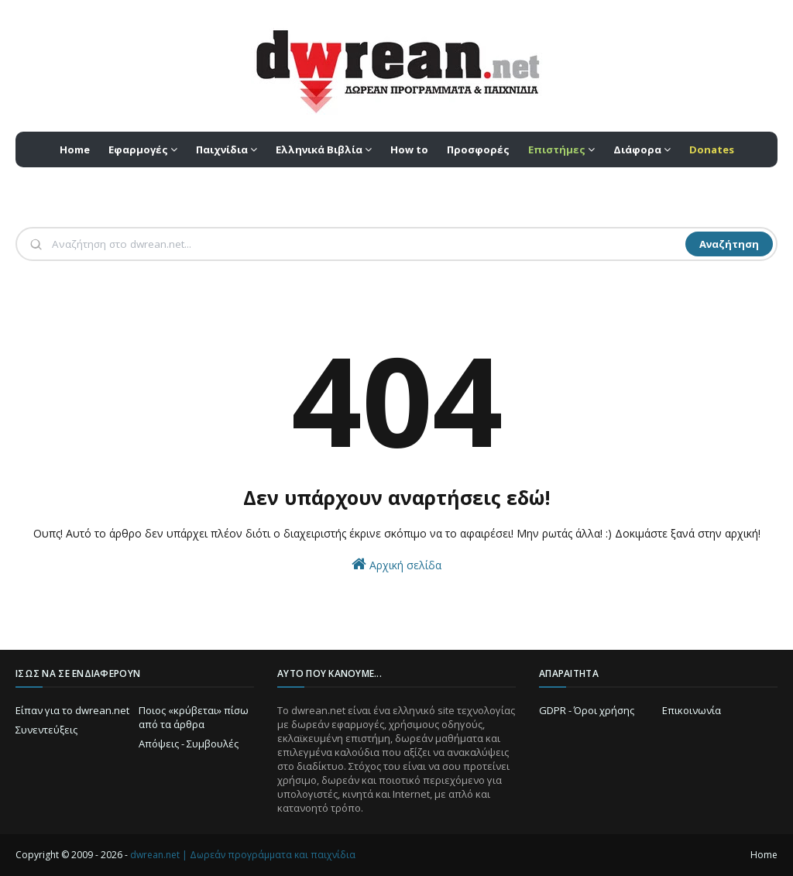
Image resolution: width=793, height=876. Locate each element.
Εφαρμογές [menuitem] (138, 149)
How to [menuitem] (409, 149)
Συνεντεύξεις (46, 730)
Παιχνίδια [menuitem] (222, 149)
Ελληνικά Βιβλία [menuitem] (319, 149)
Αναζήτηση (729, 244)
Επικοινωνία (691, 710)
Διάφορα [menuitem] (637, 149)
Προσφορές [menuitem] (478, 149)
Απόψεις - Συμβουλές (189, 744)
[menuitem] (561, 149)
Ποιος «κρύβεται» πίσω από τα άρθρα (194, 717)
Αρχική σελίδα (396, 564)
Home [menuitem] (75, 149)
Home (764, 854)
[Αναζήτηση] (367, 244)
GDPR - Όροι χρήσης (586, 710)
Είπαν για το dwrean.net (72, 710)
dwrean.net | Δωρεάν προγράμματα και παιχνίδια (242, 854)
